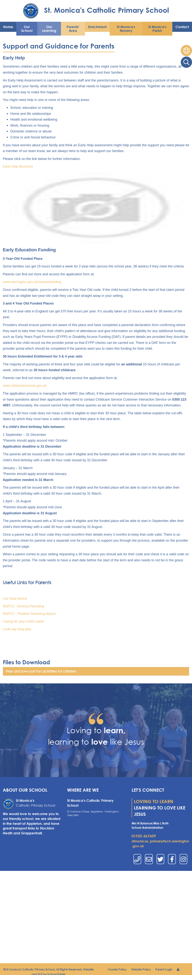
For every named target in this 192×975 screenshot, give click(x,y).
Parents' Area (73, 29)
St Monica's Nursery (126, 29)
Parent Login (163, 969)
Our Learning (49, 29)
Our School (26, 29)
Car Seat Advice (15, 598)
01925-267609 (144, 836)
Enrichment (97, 27)
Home (8, 27)
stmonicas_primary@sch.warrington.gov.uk (160, 843)
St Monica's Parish (157, 29)
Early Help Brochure (18, 166)
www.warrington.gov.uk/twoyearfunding (32, 282)
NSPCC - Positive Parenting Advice (29, 614)
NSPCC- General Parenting (23, 606)
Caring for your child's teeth (23, 621)
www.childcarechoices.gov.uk (24, 385)
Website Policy (141, 969)
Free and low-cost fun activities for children (41, 671)
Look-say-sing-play (17, 629)
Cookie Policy (117, 969)
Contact (182, 27)
